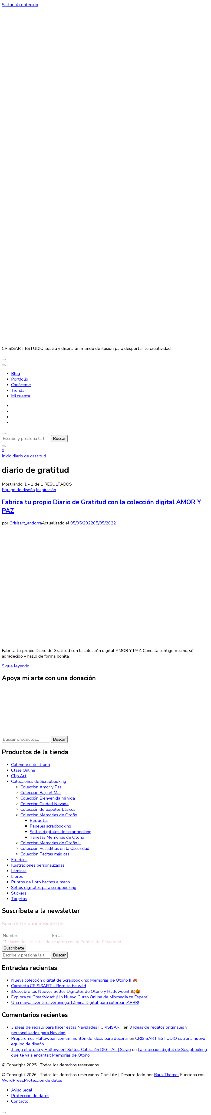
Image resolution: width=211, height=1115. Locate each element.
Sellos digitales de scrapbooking (61, 832)
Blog (15, 373)
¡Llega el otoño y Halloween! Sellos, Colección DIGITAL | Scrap (71, 1049)
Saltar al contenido (20, 4)
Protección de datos (43, 1080)
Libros (17, 876)
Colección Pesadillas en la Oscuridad (54, 848)
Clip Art (18, 776)
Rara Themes (166, 1075)
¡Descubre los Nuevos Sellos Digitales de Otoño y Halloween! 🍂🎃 (75, 991)
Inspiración (46, 490)
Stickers (18, 893)
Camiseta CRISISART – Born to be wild (48, 986)
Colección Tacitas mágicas (44, 854)
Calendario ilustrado (30, 764)
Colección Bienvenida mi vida (47, 798)
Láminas (18, 871)
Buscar (59, 739)
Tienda (17, 390)
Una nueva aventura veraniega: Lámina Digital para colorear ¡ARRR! (75, 1002)
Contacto (19, 1101)
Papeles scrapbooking (50, 826)
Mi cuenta (20, 396)
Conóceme (21, 385)
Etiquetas (39, 820)
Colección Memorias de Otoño (48, 815)
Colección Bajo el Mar (40, 792)
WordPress (12, 1080)
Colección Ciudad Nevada (44, 804)
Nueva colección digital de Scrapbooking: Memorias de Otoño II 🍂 (74, 980)
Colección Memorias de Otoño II (50, 843)
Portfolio (19, 379)
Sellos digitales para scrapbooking (43, 887)
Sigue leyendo (15, 666)
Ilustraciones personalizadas (37, 865)
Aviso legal (21, 1090)
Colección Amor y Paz (40, 787)
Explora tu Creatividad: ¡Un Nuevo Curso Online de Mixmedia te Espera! (79, 997)
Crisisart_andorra (26, 523)
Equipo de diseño (18, 490)
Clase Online (23, 770)
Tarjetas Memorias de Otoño (57, 837)
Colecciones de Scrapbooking (38, 781)
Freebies (19, 859)
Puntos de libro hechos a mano (40, 882)
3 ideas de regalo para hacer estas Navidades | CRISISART (66, 1027)
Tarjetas (19, 899)
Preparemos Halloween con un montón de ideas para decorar (69, 1038)
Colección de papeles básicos (47, 809)
